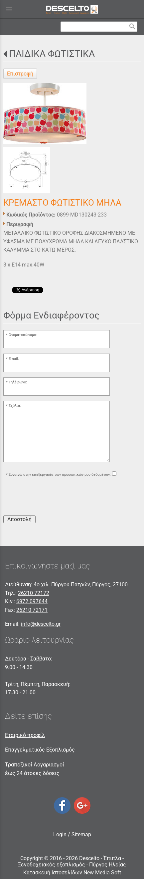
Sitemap (81, 834)
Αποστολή (19, 519)
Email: (14, 359)
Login (60, 834)
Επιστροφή (20, 74)
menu (9, 9)
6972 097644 (32, 601)
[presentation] (53, 497)
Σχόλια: (15, 406)
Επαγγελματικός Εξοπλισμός (40, 750)
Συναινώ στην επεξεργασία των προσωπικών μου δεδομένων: (60, 474)
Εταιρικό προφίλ (25, 735)
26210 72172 (33, 593)
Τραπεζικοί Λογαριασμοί (34, 764)
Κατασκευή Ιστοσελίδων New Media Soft (72, 872)
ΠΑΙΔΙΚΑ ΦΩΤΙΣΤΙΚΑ (52, 53)
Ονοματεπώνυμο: (23, 335)
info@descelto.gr (41, 624)
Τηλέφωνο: (18, 382)
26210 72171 (32, 610)
